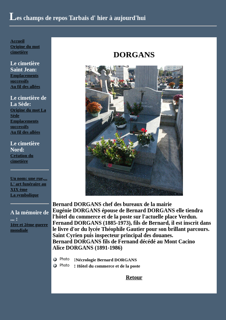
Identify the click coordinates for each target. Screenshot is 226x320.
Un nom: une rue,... (28, 178)
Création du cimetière (21, 158)
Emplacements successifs (24, 78)
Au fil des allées (25, 86)
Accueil (17, 40)
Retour (134, 277)
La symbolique (24, 194)
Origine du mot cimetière (25, 49)
